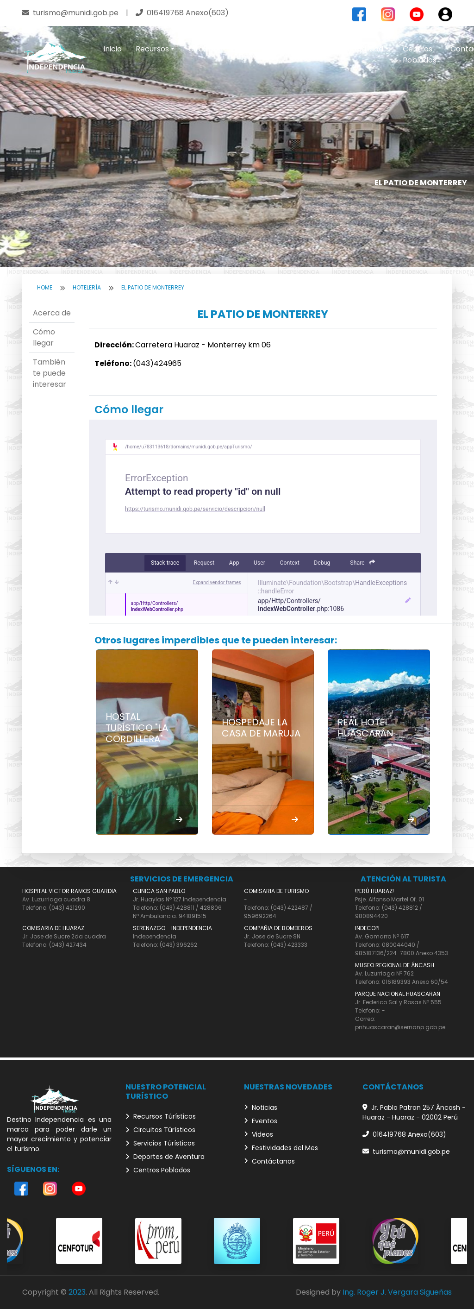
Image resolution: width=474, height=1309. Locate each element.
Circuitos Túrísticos (160, 1129)
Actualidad (363, 49)
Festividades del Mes (281, 1147)
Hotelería (87, 287)
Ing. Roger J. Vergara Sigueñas (397, 1292)
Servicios (256, 49)
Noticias (260, 1107)
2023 (77, 1292)
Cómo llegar (44, 337)
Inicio (112, 49)
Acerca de (52, 313)
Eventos (260, 1121)
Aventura (308, 49)
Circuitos (204, 49)
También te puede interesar (49, 373)
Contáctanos (269, 1161)
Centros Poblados (420, 54)
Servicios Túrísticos (160, 1143)
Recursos (152, 49)
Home (44, 287)
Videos (258, 1134)
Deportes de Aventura (165, 1156)
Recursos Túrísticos (160, 1116)
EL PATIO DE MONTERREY (152, 287)
